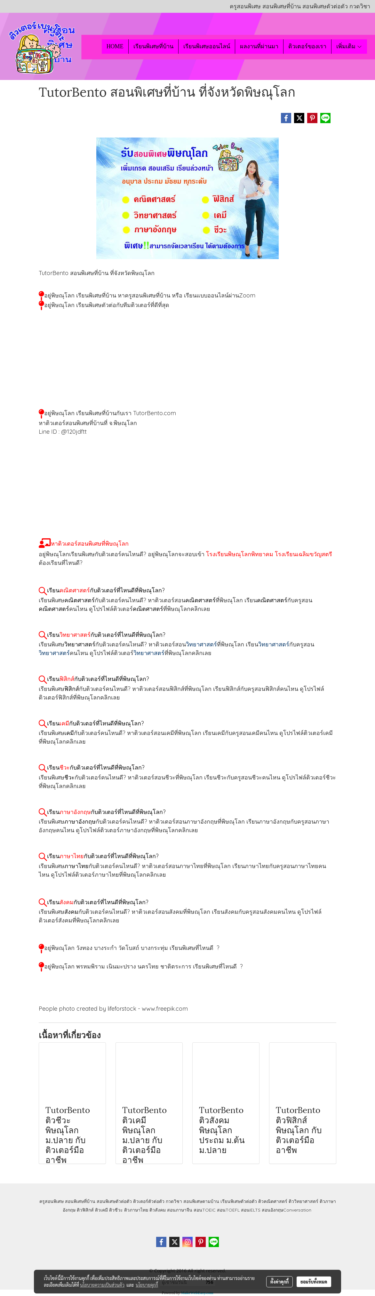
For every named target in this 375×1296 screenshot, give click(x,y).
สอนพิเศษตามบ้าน (201, 1201)
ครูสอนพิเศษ (51, 1201)
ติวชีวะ (116, 1210)
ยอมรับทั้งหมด (313, 1281)
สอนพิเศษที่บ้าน (80, 1201)
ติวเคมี (101, 1210)
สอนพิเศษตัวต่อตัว (114, 1201)
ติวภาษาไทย (136, 1210)
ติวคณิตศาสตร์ (272, 1201)
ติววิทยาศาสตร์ (303, 1201)
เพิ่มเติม (349, 46)
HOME (115, 46)
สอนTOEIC (205, 1210)
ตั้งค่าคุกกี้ (279, 1281)
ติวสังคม (157, 1210)
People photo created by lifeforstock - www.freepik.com (113, 1008)
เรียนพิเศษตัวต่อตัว (239, 1201)
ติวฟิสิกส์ (85, 1210)
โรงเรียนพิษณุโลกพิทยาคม (239, 554)
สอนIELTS (250, 1210)
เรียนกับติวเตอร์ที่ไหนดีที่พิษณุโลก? (106, 590)
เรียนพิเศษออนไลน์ (206, 46)
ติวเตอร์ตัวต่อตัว (148, 1201)
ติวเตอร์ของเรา (307, 46)
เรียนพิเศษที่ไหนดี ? (194, 948)
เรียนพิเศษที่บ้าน (153, 46)
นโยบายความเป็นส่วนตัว (102, 1285)
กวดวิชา (174, 1201)
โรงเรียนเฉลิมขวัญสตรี (303, 554)
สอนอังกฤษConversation (286, 1210)
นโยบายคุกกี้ (147, 1285)
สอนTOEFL (228, 1210)
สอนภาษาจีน (179, 1210)
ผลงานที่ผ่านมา (259, 46)
